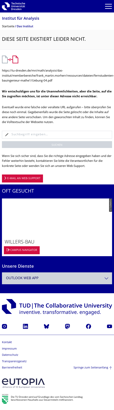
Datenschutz (10, 355)
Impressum (9, 349)
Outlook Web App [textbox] (22, 278)
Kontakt (7, 342)
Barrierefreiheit (12, 368)
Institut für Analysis (20, 19)
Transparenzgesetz (14, 361)
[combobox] (57, 278)
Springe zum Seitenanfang (91, 368)
